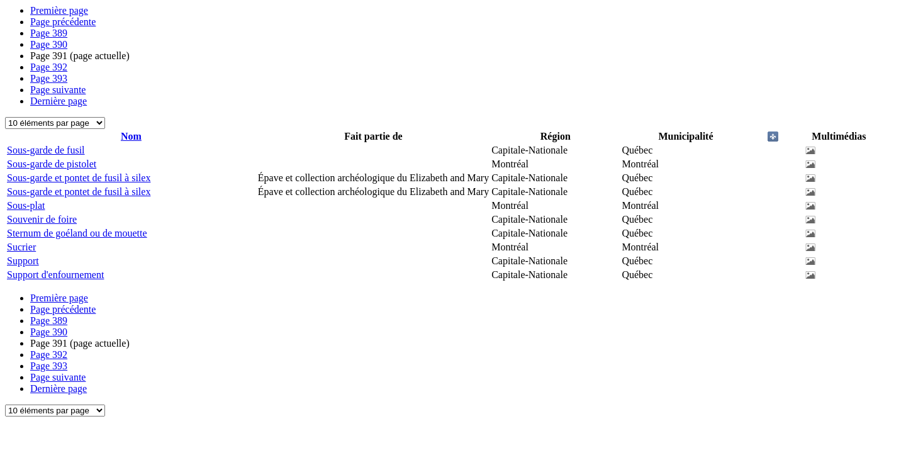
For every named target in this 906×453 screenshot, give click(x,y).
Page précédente (63, 21)
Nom (131, 136)
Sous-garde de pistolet (51, 164)
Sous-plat (26, 205)
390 (48, 44)
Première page (59, 10)
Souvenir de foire (42, 219)
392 (48, 67)
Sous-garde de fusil (46, 150)
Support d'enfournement (55, 274)
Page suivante (58, 89)
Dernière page (58, 101)
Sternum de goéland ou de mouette (77, 233)
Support (23, 260)
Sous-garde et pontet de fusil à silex (78, 177)
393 (48, 78)
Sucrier (21, 247)
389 (48, 33)
